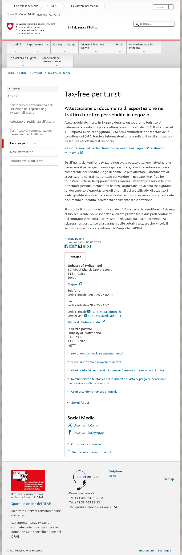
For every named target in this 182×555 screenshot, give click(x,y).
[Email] (89, 246)
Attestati (37, 72)
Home (10, 72)
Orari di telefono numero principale (93, 391)
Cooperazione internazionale (56, 61)
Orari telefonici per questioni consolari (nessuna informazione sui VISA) (117, 370)
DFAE (54, 6)
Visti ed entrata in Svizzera (144, 48)
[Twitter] (71, 246)
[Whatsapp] (84, 246)
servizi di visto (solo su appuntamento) (95, 362)
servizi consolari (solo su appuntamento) (96, 353)
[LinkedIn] (75, 246)
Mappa (75, 284)
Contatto (73, 257)
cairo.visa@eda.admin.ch (105, 316)
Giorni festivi (80, 402)
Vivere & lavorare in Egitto (96, 48)
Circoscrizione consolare (86, 444)
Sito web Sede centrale (86, 322)
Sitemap (168, 479)
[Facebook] (67, 246)
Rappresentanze (37, 48)
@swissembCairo (86, 425)
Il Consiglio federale (26, 6)
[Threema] (80, 246)
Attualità (15, 48)
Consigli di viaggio (64, 48)
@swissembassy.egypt (89, 432)
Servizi (119, 48)
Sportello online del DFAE (31, 504)
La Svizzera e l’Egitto (23, 61)
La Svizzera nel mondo (85, 6)
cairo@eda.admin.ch (106, 312)
